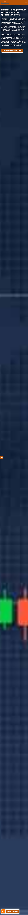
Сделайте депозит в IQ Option (12, 50)
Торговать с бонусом (12, 911)
